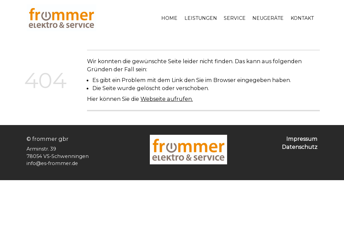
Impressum (301, 138)
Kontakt (302, 18)
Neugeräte (268, 18)
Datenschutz (299, 147)
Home (169, 18)
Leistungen (200, 18)
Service (235, 18)
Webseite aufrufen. (166, 98)
